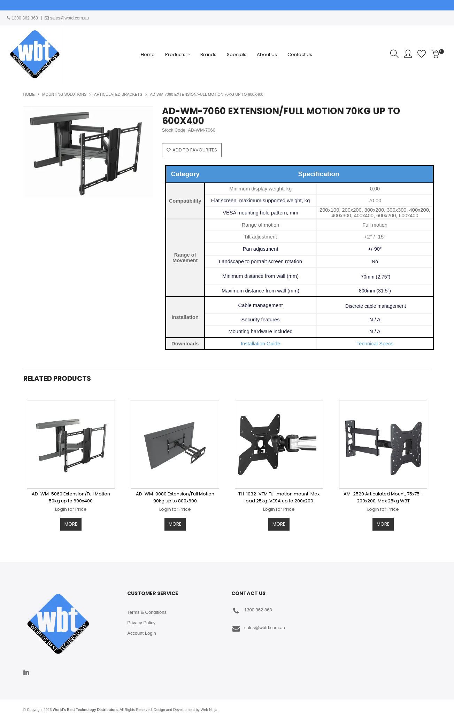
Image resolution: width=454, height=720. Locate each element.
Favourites (421, 54)
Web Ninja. (209, 709)
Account (408, 54)
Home (148, 54)
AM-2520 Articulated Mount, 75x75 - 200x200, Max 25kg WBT (383, 496)
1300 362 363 (251, 610)
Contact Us (299, 54)
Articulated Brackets (118, 94)
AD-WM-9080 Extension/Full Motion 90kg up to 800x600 (175, 496)
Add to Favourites (194, 150)
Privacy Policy (141, 622)
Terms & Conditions (147, 612)
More (71, 523)
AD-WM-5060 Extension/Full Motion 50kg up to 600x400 (71, 496)
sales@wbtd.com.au (258, 628)
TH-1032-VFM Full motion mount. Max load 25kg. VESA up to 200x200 (279, 496)
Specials (236, 54)
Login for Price (71, 508)
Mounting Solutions (64, 94)
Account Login (141, 632)
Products (175, 54)
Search (394, 54)
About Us (267, 54)
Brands (208, 54)
